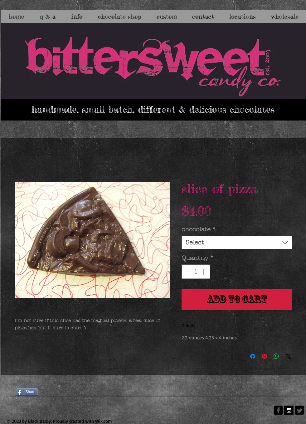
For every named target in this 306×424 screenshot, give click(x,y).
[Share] (27, 392)
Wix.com (103, 421)
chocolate (199, 229)
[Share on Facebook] (252, 356)
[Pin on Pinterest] (264, 356)
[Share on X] (288, 356)
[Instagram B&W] (289, 410)
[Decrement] (187, 272)
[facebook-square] (278, 410)
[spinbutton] (196, 272)
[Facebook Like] (28, 381)
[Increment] (204, 272)
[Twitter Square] (299, 410)
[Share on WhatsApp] (276, 356)
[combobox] (237, 242)
